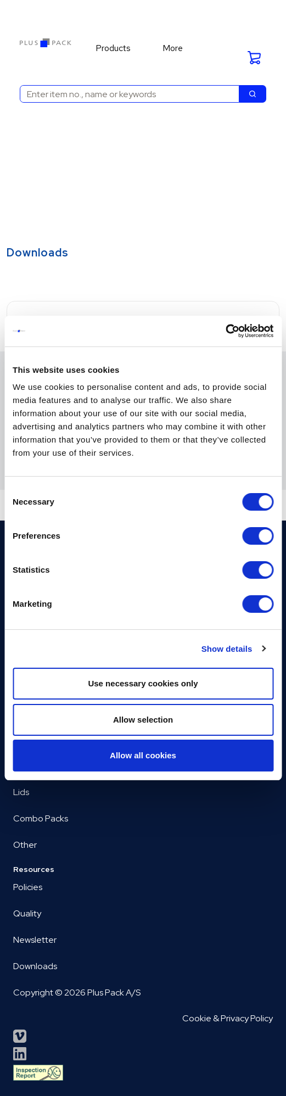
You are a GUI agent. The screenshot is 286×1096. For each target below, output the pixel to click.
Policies (27, 887)
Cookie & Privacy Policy (227, 1018)
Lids (21, 792)
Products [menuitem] (113, 48)
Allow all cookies (143, 755)
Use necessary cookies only (143, 683)
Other (25, 845)
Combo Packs (40, 818)
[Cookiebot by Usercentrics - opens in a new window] (225, 331)
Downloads (35, 966)
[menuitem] (118, 48)
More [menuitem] (172, 48)
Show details (227, 648)
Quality (27, 913)
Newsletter (35, 940)
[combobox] (125, 94)
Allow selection (143, 719)
